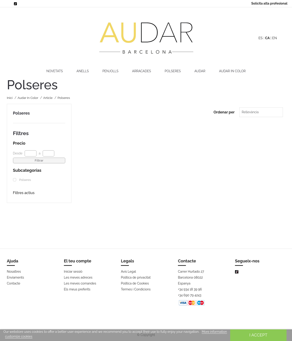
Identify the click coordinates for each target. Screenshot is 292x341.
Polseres (173, 71)
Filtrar (39, 160)
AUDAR (199, 71)
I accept (258, 335)
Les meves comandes (80, 283)
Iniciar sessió (73, 271)
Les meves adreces (78, 277)
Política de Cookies (135, 283)
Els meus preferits (77, 289)
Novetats (54, 71)
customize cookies (18, 336)
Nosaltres (14, 271)
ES (260, 38)
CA (267, 38)
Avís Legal (128, 271)
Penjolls (110, 71)
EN (274, 38)
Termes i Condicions (136, 289)
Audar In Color (232, 71)
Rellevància (248, 112)
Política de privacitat (136, 277)
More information (214, 331)
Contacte (13, 283)
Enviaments (15, 277)
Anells (82, 71)
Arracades (141, 71)
